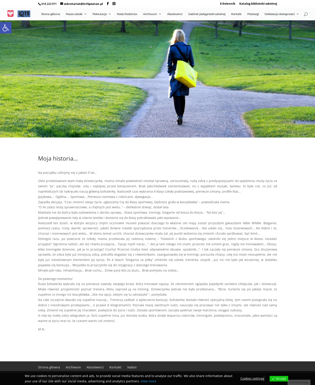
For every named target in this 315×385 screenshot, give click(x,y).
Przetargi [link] (253, 14)
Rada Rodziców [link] (127, 14)
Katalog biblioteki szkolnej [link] (258, 4)
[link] (6, 28)
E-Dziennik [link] (227, 4)
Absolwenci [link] (174, 14)
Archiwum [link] (150, 14)
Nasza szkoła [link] (74, 14)
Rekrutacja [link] (100, 14)
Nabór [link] (132, 367)
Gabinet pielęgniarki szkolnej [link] (206, 14)
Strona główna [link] (50, 14)
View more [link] (148, 381)
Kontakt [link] (236, 14)
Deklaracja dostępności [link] (280, 14)
